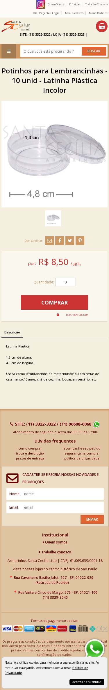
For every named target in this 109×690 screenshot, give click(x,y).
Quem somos (55, 542)
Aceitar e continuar (86, 682)
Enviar (92, 519)
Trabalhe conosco (55, 552)
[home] (15, 26)
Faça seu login (49, 13)
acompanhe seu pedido (82, 448)
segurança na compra (82, 453)
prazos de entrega (30, 458)
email (13, 507)
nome (14, 493)
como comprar (30, 448)
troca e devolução (30, 453)
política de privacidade (81, 458)
